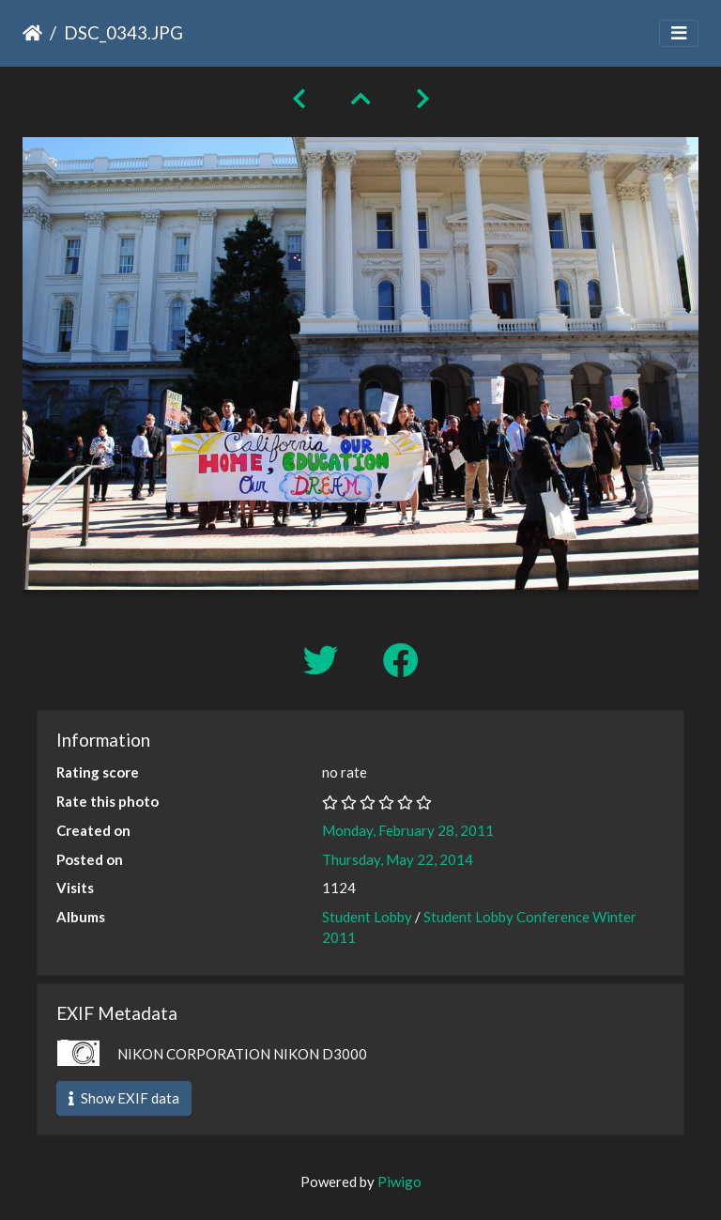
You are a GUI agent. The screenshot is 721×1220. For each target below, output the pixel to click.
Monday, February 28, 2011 (408, 830)
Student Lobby (367, 916)
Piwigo (399, 1181)
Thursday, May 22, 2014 (397, 859)
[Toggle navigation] (678, 33)
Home (32, 33)
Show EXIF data (124, 1097)
